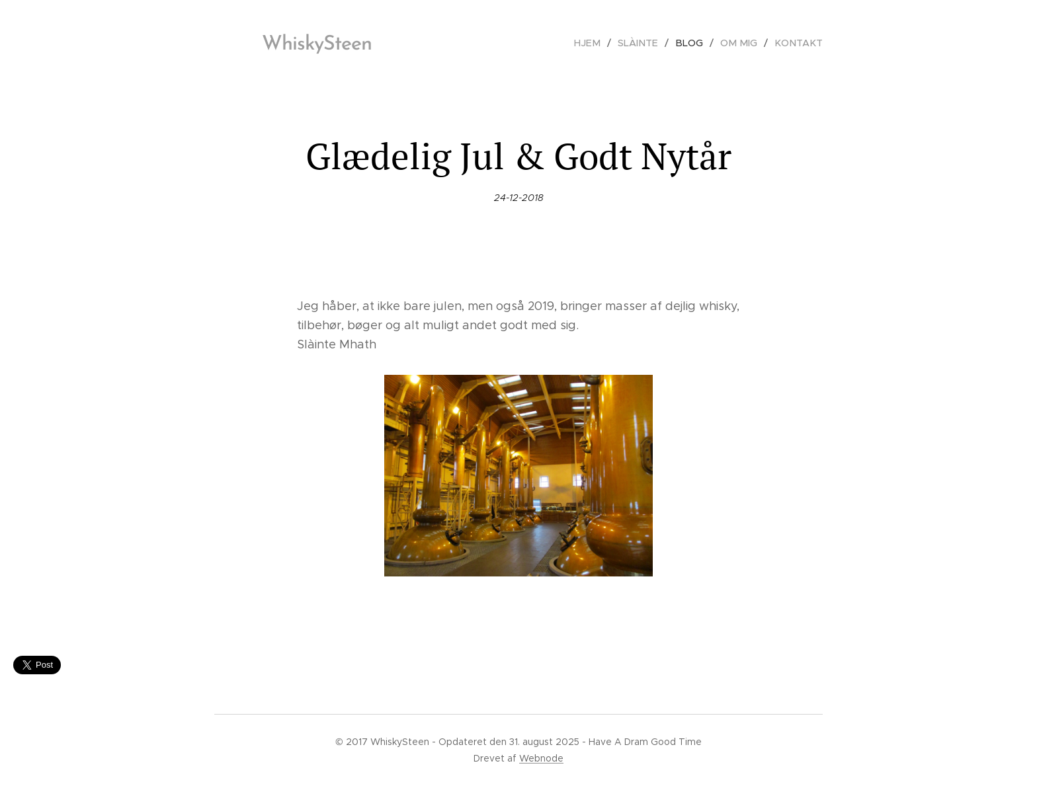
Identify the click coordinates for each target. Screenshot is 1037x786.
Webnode (541, 758)
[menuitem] (601, 42)
